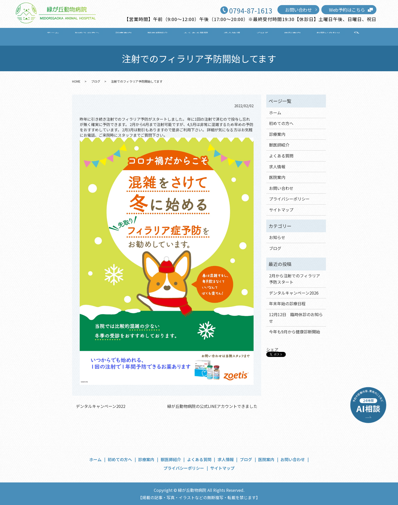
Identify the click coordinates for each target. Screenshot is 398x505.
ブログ (248, 36)
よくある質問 (196, 36)
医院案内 (271, 36)
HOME (76, 81)
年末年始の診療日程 (287, 303)
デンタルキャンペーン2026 (294, 293)
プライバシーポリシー (289, 199)
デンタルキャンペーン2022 (100, 406)
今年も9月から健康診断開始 (294, 332)
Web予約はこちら (347, 9)
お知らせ (277, 237)
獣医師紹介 (164, 36)
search (326, 36)
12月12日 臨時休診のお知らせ (296, 317)
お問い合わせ (298, 9)
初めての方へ (107, 36)
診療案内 (136, 36)
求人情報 (225, 36)
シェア (272, 349)
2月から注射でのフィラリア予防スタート (294, 279)
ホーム (79, 36)
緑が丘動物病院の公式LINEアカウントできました (212, 406)
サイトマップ (281, 210)
